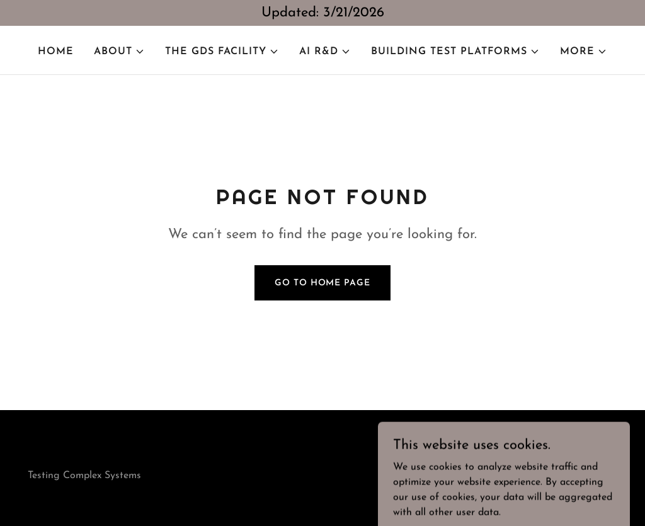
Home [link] (56, 52)
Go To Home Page (322, 283)
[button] (119, 51)
